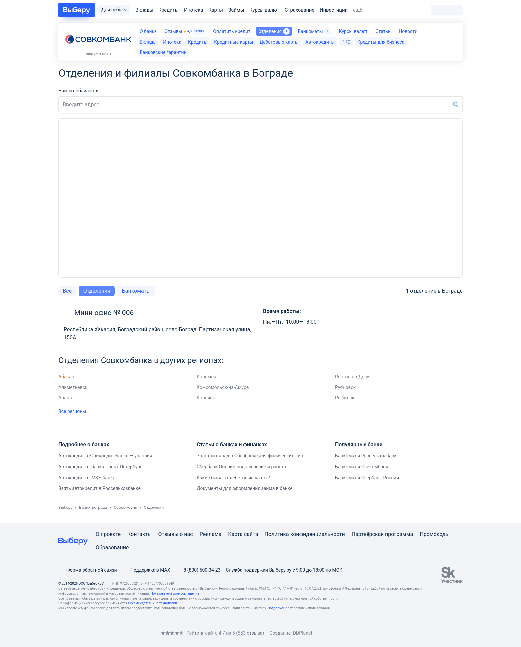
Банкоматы (314, 31)
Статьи (383, 31)
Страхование (299, 10)
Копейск (206, 397)
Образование (112, 547)
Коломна (206, 376)
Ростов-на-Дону (352, 376)
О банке (148, 31)
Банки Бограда (93, 507)
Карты (215, 10)
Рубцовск (345, 387)
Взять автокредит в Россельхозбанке (99, 488)
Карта (235, 534)
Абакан (66, 376)
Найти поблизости (78, 90)
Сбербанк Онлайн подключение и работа (241, 466)
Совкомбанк (125, 507)
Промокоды (435, 534)
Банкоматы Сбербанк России (367, 477)
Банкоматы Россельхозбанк (366, 455)
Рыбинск (344, 397)
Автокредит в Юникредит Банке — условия (105, 455)
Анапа (65, 397)
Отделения (96, 291)
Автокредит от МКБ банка (86, 477)
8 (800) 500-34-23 (197, 570)
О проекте (108, 534)
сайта (251, 534)
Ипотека (193, 10)
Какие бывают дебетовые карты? (233, 477)
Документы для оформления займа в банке (245, 488)
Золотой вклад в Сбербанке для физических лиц (250, 455)
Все (67, 291)
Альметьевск (72, 387)
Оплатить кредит (231, 31)
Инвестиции (334, 10)
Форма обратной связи (87, 570)
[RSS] (114, 633)
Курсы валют (264, 10)
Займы (236, 10)
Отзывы (184, 31)
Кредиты (168, 10)
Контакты (139, 534)
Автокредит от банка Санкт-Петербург (100, 466)
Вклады (144, 10)
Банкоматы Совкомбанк (361, 466)
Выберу (65, 507)
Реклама (211, 534)
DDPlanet (302, 633)
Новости (408, 31)
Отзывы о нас (175, 534)
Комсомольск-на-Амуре (223, 387)
